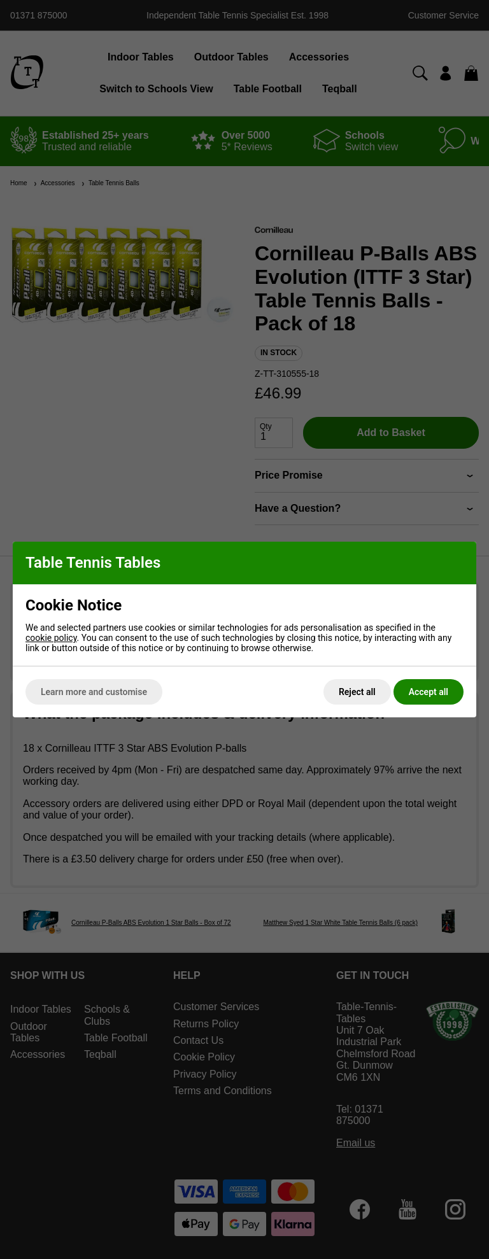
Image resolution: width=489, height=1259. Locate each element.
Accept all (428, 692)
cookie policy (51, 638)
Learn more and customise (94, 692)
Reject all (357, 692)
